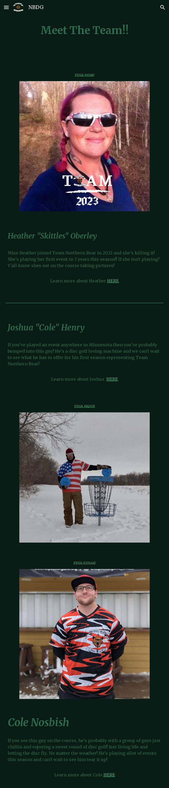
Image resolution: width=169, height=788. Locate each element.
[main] (85, 30)
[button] (6, 7)
